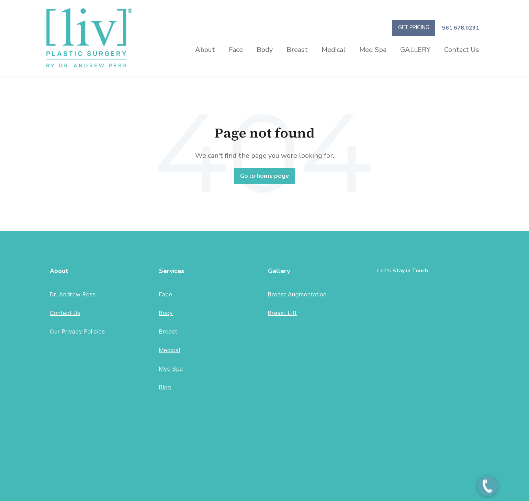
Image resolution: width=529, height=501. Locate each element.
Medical (334, 49)
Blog (165, 388)
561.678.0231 (460, 28)
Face (236, 49)
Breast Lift (282, 313)
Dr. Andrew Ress (73, 295)
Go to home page (264, 176)
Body (265, 49)
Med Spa (372, 49)
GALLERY (415, 49)
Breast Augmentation (297, 295)
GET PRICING (413, 28)
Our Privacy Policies (77, 332)
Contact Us (461, 49)
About (205, 49)
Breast (297, 49)
